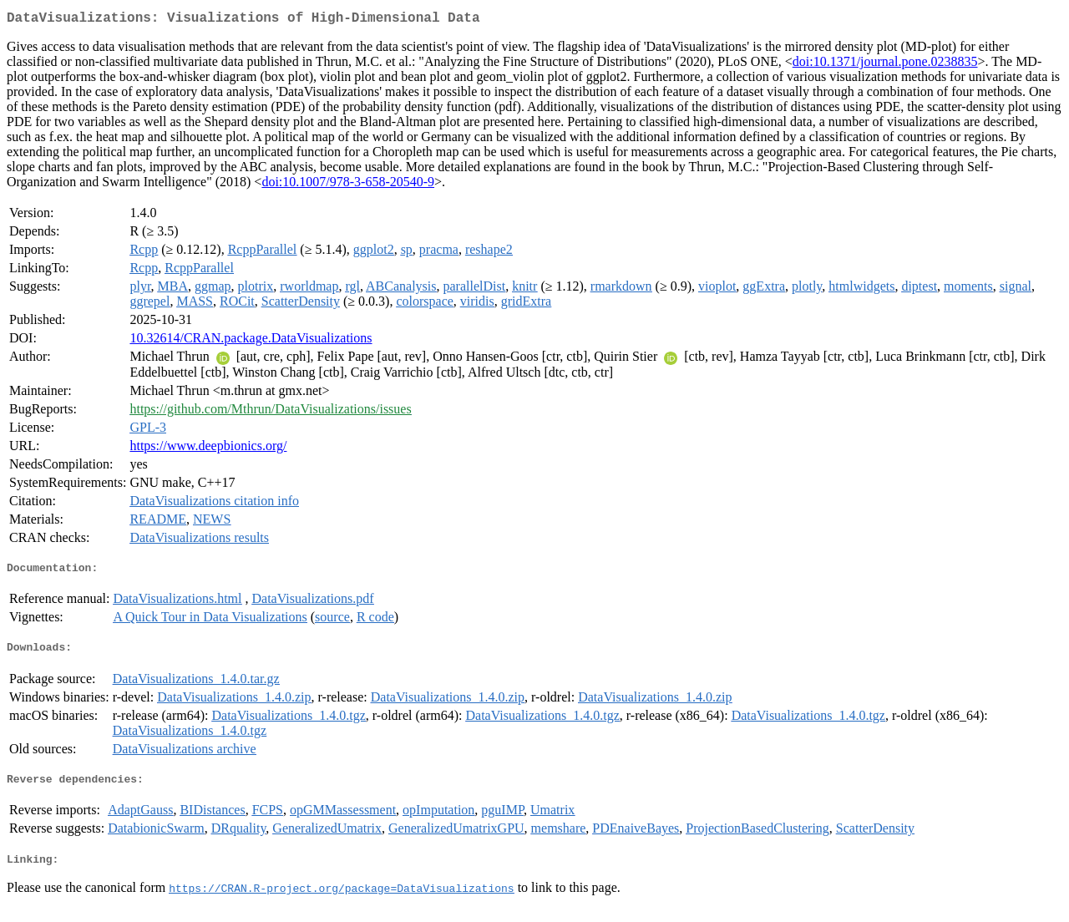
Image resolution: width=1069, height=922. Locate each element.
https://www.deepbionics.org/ (207, 449)
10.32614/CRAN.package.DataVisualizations (250, 341)
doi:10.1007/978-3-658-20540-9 (347, 185)
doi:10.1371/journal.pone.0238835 (885, 65)
